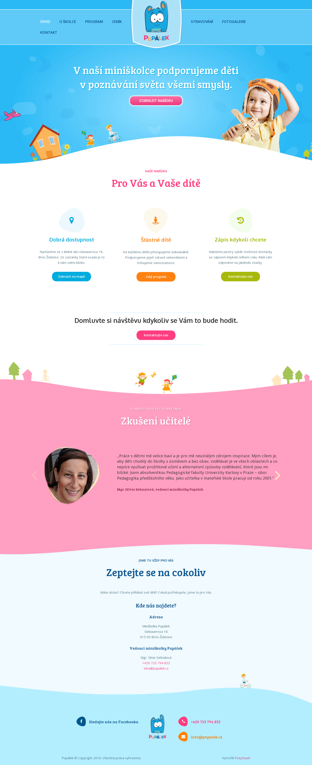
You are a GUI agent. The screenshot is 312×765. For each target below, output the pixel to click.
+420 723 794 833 (156, 663)
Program (94, 21)
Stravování (202, 21)
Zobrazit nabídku (156, 100)
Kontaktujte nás (240, 276)
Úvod (45, 21)
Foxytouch (242, 758)
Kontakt (48, 32)
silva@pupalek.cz (156, 668)
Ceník (117, 21)
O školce (67, 21)
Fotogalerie (234, 21)
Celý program (156, 277)
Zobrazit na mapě (71, 276)
